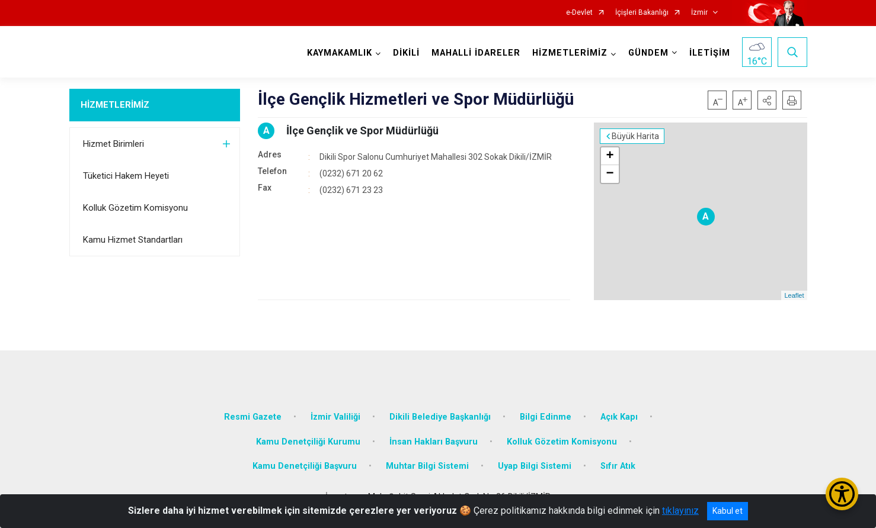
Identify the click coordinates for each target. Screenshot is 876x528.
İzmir (699, 13)
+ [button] (609, 156)
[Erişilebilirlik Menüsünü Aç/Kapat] (842, 494)
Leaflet (794, 295)
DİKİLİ (406, 53)
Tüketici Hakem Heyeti (126, 175)
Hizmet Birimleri (113, 144)
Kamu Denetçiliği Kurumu (308, 442)
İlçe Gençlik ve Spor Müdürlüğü (362, 130)
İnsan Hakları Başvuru (433, 442)
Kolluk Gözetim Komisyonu (135, 207)
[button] (766, 100)
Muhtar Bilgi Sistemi (427, 466)
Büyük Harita (635, 136)
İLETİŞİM (709, 53)
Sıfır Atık (617, 466)
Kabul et (727, 511)
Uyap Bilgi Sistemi (534, 466)
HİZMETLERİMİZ (115, 104)
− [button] (609, 174)
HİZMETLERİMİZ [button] (570, 53)
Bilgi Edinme (545, 417)
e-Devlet (579, 13)
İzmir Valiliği (335, 417)
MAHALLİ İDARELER (475, 53)
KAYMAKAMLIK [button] (339, 53)
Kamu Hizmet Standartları (133, 239)
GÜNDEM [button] (648, 53)
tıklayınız (680, 510)
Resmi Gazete (253, 417)
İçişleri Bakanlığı (642, 13)
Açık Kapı (619, 417)
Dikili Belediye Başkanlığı (440, 417)
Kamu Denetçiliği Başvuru (304, 466)
